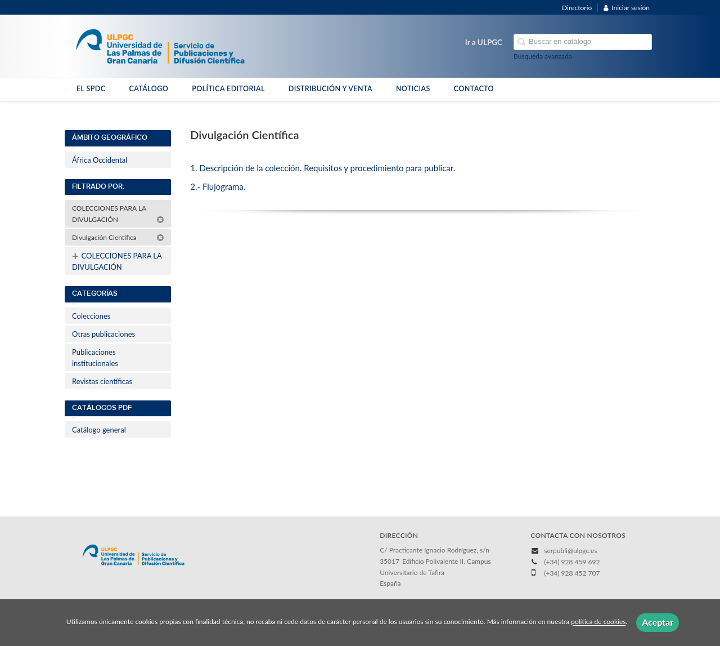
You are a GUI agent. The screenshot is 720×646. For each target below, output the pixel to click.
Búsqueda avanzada (543, 56)
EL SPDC (90, 88)
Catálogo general (99, 429)
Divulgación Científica (118, 237)
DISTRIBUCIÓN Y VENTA (330, 88)
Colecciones (91, 315)
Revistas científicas (102, 381)
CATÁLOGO (148, 88)
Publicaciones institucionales (95, 357)
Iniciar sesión (627, 7)
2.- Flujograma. (217, 186)
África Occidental (99, 159)
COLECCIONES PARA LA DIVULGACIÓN (118, 214)
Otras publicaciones (103, 333)
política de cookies (598, 622)
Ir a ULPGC (483, 42)
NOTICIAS (413, 88)
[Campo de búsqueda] (583, 42)
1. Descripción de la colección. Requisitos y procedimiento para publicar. (322, 168)
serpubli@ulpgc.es (570, 550)
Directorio (577, 7)
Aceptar (657, 622)
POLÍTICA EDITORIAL (228, 88)
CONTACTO (474, 88)
